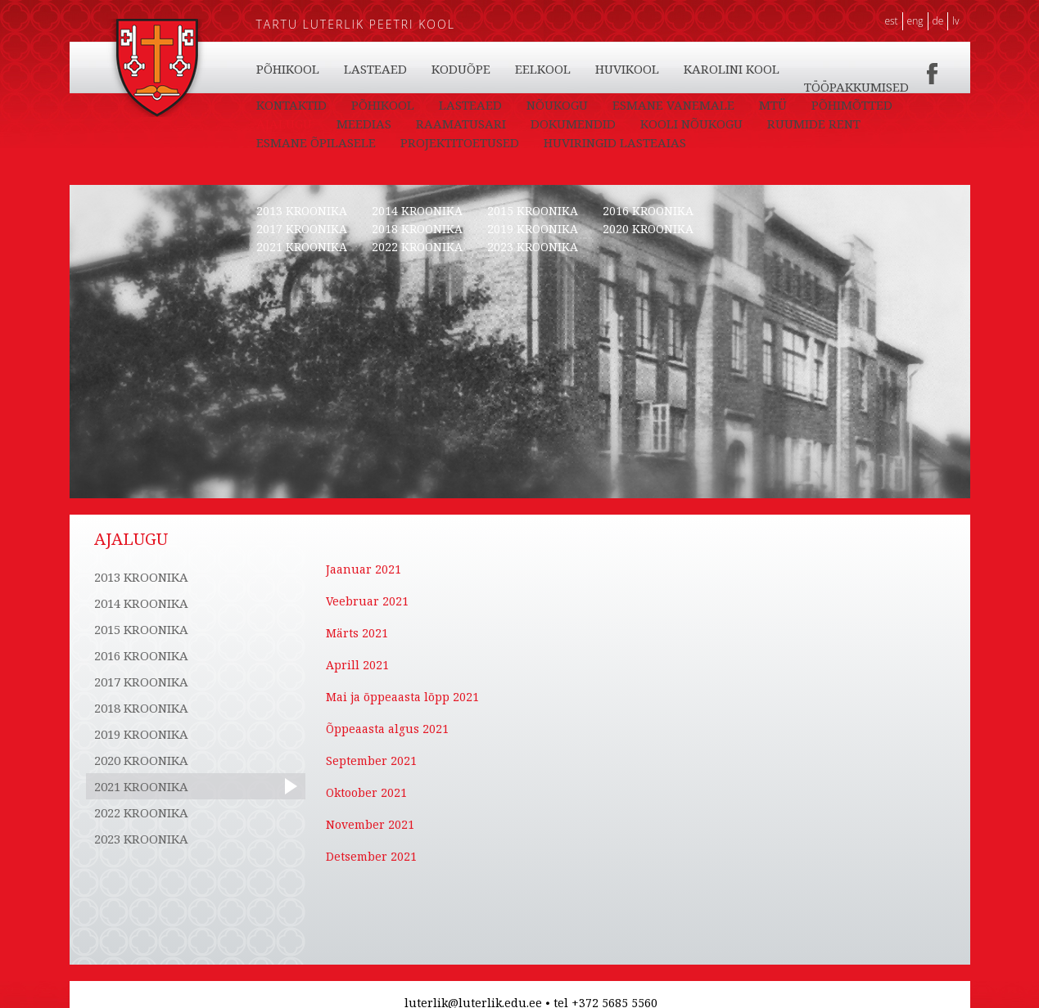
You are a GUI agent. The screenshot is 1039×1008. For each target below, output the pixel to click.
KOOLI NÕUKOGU (691, 123)
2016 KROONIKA (648, 210)
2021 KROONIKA (301, 246)
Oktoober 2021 (366, 792)
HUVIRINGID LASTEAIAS (615, 142)
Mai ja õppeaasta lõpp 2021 (402, 696)
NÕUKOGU (557, 105)
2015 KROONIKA (532, 210)
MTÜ (773, 105)
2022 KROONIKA (417, 246)
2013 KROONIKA (301, 210)
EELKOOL (543, 69)
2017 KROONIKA (301, 228)
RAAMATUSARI (461, 123)
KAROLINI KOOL (731, 69)
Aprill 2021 (357, 665)
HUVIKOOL (627, 69)
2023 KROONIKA (532, 246)
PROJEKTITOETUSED (459, 142)
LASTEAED (375, 69)
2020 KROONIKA (648, 228)
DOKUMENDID (573, 123)
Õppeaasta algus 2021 (387, 728)
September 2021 (371, 760)
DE (938, 21)
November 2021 (370, 824)
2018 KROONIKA (417, 228)
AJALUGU (284, 123)
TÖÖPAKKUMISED (856, 87)
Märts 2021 (357, 633)
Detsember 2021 (371, 856)
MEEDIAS (364, 123)
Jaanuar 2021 (363, 569)
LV (955, 21)
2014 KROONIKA (417, 210)
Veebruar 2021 (367, 601)
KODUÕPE (460, 69)
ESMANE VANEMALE (673, 105)
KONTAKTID (291, 105)
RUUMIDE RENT (814, 123)
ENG (915, 21)
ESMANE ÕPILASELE (316, 142)
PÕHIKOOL (287, 69)
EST (890, 21)
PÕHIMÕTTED (851, 105)
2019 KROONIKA (532, 228)
